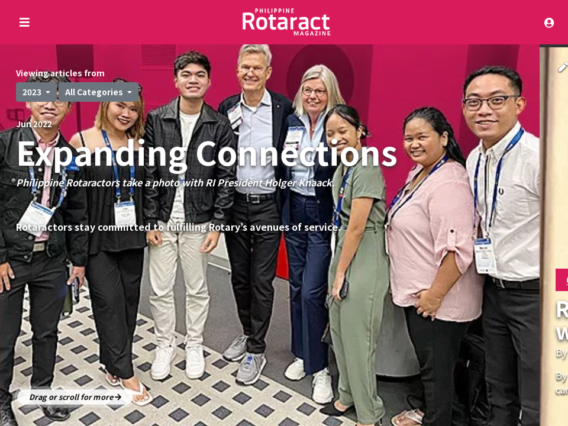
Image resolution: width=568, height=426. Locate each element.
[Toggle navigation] (552, 22)
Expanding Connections (207, 151)
